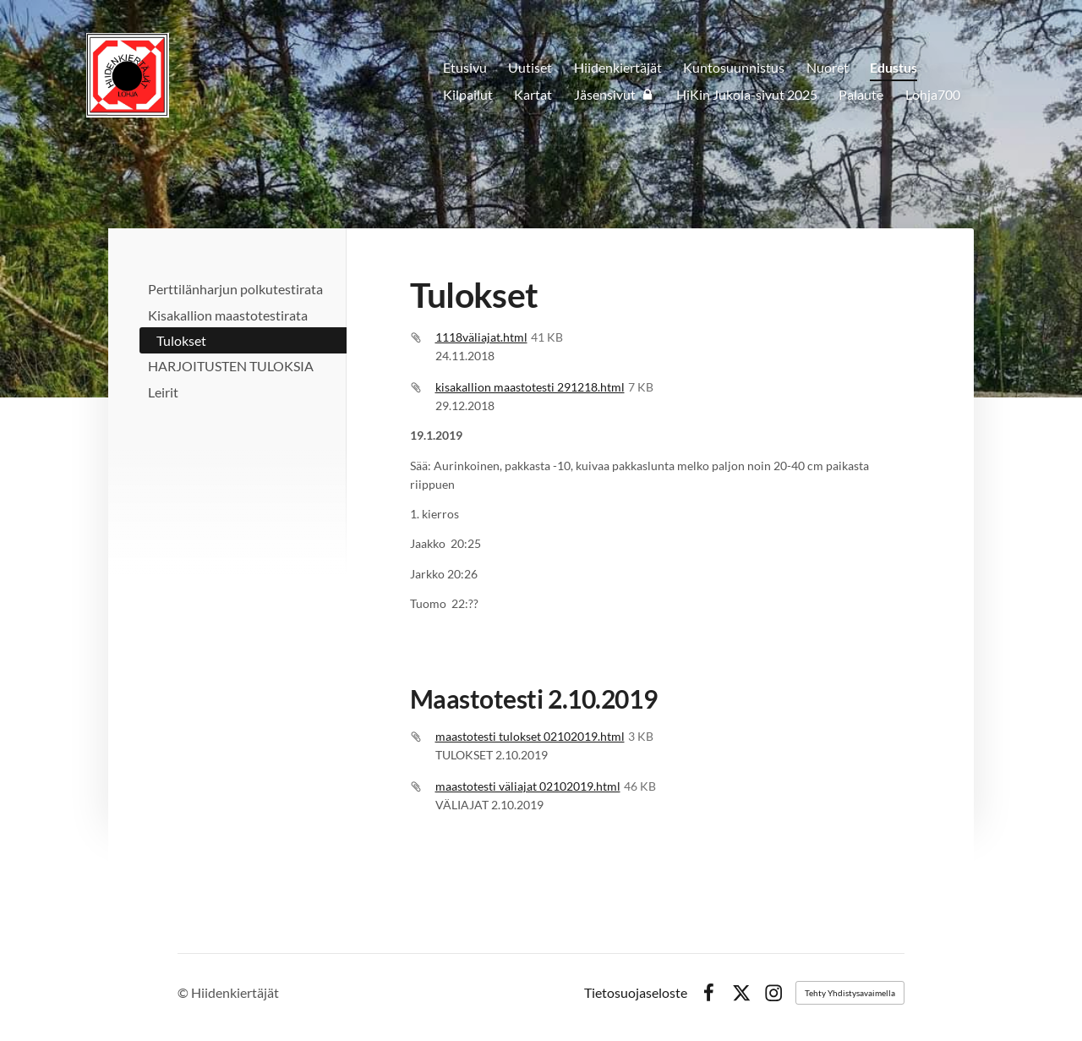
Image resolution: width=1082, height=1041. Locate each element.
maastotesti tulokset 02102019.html (530, 736)
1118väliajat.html (481, 337)
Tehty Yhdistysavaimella (850, 993)
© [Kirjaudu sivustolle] (184, 992)
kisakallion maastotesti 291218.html (530, 387)
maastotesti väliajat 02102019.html (527, 786)
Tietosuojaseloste (635, 993)
